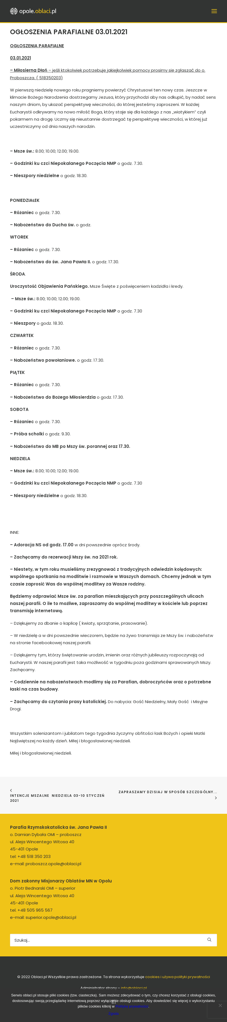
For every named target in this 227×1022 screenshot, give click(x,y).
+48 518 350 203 (34, 856)
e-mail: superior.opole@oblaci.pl (43, 917)
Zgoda (113, 1013)
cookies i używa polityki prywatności (177, 976)
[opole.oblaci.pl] (35, 11)
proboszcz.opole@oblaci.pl (53, 864)
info (134, 988)
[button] (209, 939)
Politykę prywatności (131, 1006)
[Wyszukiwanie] (113, 940)
